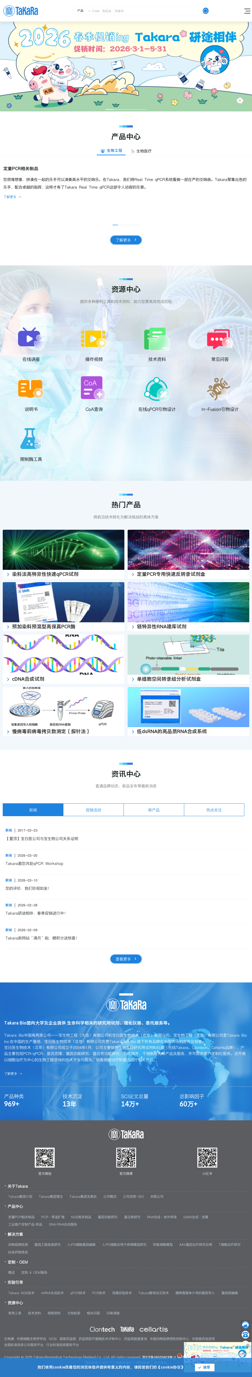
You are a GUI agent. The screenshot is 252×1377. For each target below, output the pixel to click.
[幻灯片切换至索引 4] (134, 109)
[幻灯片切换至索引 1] (110, 109)
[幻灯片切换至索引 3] (126, 109)
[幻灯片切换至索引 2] (118, 109)
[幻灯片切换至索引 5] (142, 109)
